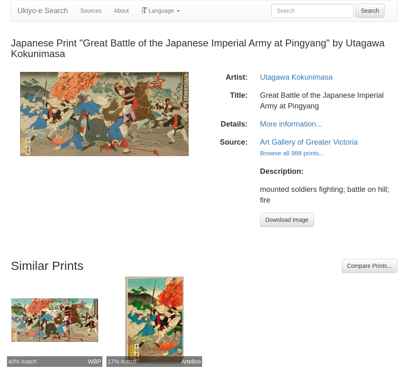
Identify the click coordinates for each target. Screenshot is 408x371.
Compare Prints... (369, 266)
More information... (291, 124)
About (121, 10)
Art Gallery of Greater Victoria (309, 142)
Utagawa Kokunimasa (296, 77)
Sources (91, 10)
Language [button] (160, 10)
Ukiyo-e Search (43, 11)
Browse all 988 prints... (292, 153)
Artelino (191, 361)
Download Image (287, 220)
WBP (94, 361)
